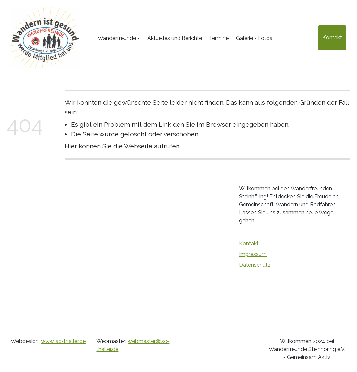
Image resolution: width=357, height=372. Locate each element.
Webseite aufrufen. (152, 146)
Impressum (253, 254)
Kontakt (332, 37)
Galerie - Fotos (254, 38)
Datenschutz (255, 265)
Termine (219, 38)
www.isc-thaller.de (63, 341)
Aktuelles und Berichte (174, 38)
